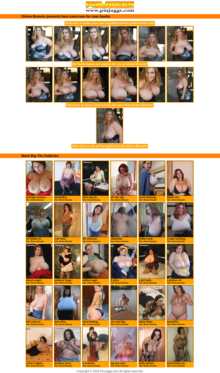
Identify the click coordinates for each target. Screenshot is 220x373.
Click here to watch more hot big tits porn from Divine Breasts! (109, 105)
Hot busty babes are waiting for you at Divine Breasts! (109, 64)
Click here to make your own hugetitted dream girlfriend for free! (109, 23)
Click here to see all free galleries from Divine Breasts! (109, 146)
